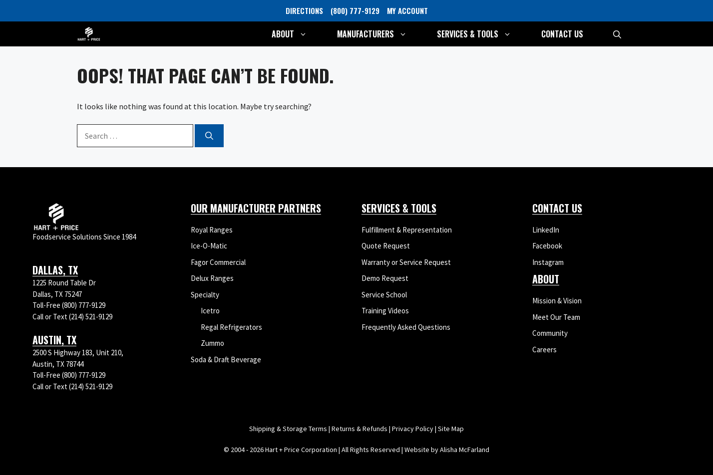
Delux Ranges (212, 278)
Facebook (547, 245)
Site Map (451, 428)
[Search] (209, 135)
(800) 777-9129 (355, 10)
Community (550, 333)
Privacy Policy (412, 428)
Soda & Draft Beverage (226, 359)
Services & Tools (481, 33)
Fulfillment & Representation (406, 230)
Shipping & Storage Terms (288, 428)
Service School (384, 294)
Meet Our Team (556, 317)
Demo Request (384, 278)
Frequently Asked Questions (405, 327)
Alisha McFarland (464, 449)
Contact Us (562, 34)
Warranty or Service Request (406, 262)
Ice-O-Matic (209, 245)
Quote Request (385, 245)
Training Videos (385, 310)
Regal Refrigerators (231, 327)
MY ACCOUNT (407, 10)
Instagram (548, 262)
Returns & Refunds (359, 428)
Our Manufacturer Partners (256, 208)
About (297, 33)
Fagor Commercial (218, 262)
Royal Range (210, 230)
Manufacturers (379, 33)
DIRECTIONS (304, 10)
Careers (544, 349)
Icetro (210, 310)
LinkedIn (545, 230)
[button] (617, 33)
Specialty (205, 294)
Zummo (212, 343)
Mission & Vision (557, 300)
